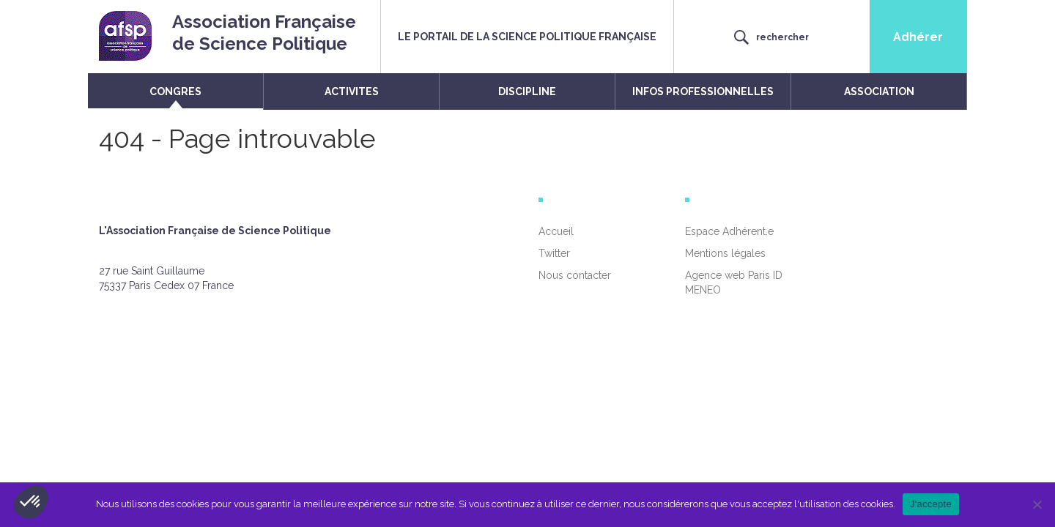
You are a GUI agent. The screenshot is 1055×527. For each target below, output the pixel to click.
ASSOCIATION (879, 91)
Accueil (556, 231)
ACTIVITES (352, 91)
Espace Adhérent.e (729, 231)
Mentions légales (725, 253)
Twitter (554, 253)
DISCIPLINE (527, 91)
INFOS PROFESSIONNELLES (703, 91)
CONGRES (175, 91)
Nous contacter (574, 275)
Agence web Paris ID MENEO (733, 282)
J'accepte (931, 503)
